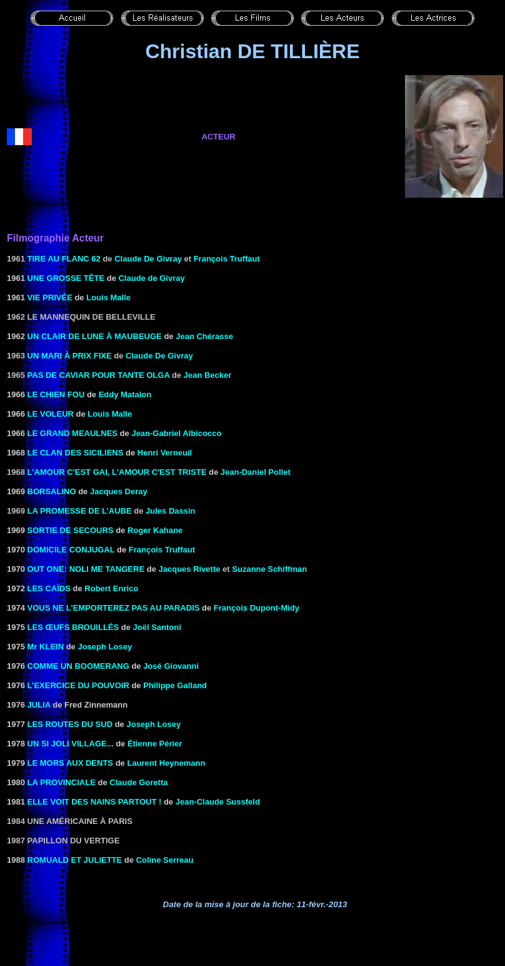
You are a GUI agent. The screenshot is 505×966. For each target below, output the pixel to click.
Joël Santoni (157, 627)
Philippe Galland (175, 685)
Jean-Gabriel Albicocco (176, 433)
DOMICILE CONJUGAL (71, 549)
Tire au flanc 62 (64, 258)
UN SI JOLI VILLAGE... (71, 743)
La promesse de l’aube (80, 511)
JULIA (39, 704)
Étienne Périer (155, 743)
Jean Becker (208, 375)
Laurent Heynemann (166, 763)
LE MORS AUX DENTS (70, 763)
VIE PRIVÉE (50, 297)
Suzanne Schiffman (269, 569)
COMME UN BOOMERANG (78, 666)
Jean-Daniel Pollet (256, 472)
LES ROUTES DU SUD (70, 724)
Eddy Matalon (125, 394)
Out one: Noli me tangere (86, 569)
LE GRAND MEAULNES (73, 433)
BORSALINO (52, 491)
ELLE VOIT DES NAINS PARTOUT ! (95, 801)
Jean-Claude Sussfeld (218, 801)
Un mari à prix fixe (70, 355)
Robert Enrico (111, 588)
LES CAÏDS (49, 588)
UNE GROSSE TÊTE (66, 278)
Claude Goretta (138, 782)
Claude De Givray (148, 258)
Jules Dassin (171, 511)
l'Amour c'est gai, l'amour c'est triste (117, 472)
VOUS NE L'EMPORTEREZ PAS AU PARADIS (114, 608)
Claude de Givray (151, 278)
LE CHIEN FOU (56, 394)
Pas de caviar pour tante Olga (99, 375)
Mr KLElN (46, 646)
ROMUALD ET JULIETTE (75, 860)
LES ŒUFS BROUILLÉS (73, 627)
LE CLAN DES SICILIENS (76, 452)
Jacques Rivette (190, 569)
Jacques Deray (119, 491)
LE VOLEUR (51, 414)
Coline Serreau (165, 860)
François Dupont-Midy (256, 608)
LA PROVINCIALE (62, 782)
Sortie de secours (71, 530)
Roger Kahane (155, 530)
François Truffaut (162, 549)
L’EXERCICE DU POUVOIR (78, 685)
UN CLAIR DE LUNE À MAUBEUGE (95, 336)
